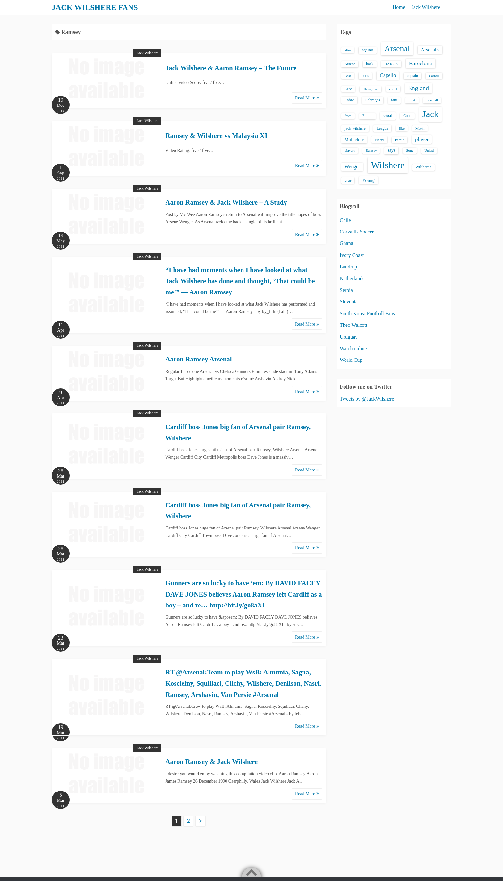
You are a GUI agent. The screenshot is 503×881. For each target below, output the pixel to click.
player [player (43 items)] (422, 139)
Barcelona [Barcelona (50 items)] (420, 63)
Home (399, 7)
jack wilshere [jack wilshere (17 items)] (355, 128)
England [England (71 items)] (418, 88)
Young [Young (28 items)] (368, 180)
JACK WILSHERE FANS (95, 7)
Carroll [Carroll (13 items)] (434, 76)
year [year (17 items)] (348, 180)
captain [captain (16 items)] (412, 75)
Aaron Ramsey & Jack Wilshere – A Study (226, 202)
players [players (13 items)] (350, 150)
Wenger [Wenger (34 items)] (352, 166)
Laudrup (348, 266)
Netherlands (352, 278)
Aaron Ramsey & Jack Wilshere (211, 762)
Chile (345, 220)
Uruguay (349, 337)
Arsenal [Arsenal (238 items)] (397, 48)
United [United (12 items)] (429, 150)
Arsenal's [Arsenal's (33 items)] (430, 49)
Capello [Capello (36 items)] (388, 75)
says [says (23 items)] (391, 150)
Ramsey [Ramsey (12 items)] (371, 150)
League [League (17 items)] (382, 128)
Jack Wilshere (426, 7)
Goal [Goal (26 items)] (387, 115)
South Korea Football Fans (367, 313)
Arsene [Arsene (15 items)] (350, 64)
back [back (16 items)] (369, 64)
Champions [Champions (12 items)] (371, 89)
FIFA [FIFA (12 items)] (411, 100)
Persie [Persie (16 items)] (399, 140)
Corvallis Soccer (357, 231)
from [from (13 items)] (348, 116)
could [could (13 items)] (393, 89)
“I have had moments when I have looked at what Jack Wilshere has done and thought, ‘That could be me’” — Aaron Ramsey (240, 281)
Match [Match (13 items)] (419, 128)
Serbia (346, 290)
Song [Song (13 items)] (409, 150)
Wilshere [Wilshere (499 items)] (388, 165)
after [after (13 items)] (348, 50)
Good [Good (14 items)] (407, 116)
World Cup (351, 360)
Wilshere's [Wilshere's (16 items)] (423, 167)
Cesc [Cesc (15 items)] (348, 89)
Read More (307, 98)
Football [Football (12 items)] (432, 100)
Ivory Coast (352, 255)
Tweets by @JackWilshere (367, 399)
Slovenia (349, 301)
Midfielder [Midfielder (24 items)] (354, 139)
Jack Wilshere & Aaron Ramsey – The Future (230, 68)
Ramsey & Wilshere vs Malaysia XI (216, 136)
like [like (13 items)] (402, 128)
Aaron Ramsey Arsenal (198, 359)
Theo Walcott (353, 325)
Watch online (353, 348)
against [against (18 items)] (367, 50)
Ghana (346, 243)
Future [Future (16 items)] (367, 116)
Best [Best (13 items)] (348, 76)
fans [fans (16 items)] (394, 100)
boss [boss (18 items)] (365, 75)
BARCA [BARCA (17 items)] (391, 64)
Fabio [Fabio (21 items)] (349, 99)
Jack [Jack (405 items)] (430, 114)
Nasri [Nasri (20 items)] (379, 139)
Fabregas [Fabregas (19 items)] (372, 100)
